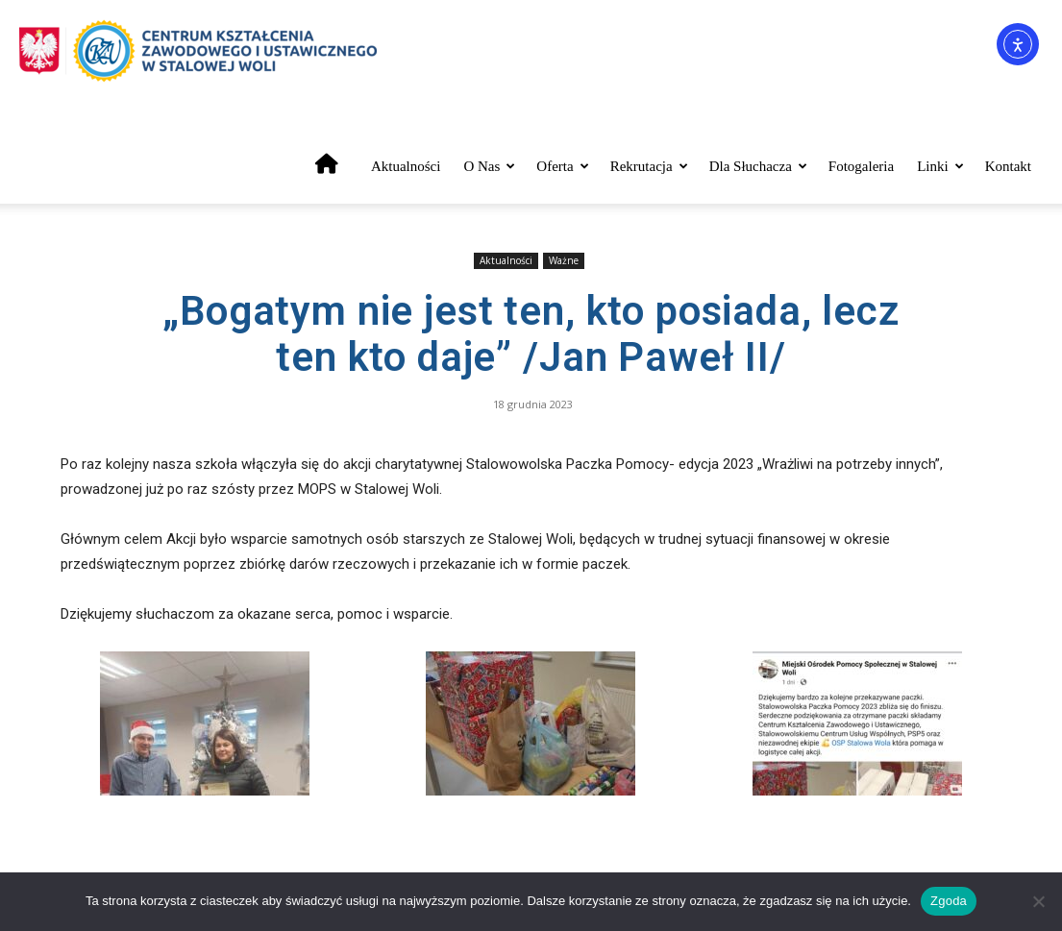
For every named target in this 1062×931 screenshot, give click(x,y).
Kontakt (1008, 166)
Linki (940, 166)
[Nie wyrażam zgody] (1038, 901)
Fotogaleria (861, 166)
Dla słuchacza (758, 166)
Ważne (564, 260)
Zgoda (948, 901)
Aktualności (406, 166)
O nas (489, 166)
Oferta (562, 166)
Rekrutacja (649, 166)
